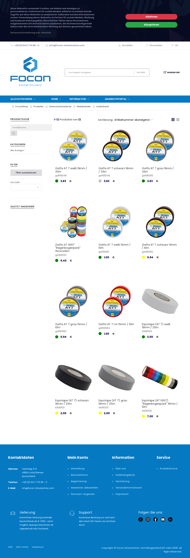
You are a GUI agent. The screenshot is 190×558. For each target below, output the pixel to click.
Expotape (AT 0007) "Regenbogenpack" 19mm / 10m (160, 404)
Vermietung (122, 481)
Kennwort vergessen (83, 494)
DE (176, 45)
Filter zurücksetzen (26, 172)
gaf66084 (104, 328)
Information (80, 99)
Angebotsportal (118, 99)
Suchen (141, 72)
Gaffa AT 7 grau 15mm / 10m (71, 325)
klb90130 (147, 410)
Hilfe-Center (22, 547)
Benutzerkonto (79, 474)
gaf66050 (147, 175)
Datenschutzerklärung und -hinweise (30, 32)
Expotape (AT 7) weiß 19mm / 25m (156, 325)
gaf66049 (104, 175)
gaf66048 (61, 175)
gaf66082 (147, 251)
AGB (10, 547)
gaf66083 (60, 331)
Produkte (38, 106)
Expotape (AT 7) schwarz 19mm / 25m (72, 402)
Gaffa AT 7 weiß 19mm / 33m (71, 169)
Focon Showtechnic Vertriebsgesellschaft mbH (144, 547)
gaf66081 (104, 251)
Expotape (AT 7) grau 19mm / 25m (113, 402)
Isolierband (102, 106)
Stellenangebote (125, 474)
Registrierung (79, 481)
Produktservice (169, 468)
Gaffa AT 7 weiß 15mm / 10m (115, 246)
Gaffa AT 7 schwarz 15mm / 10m (159, 246)
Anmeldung (77, 468)
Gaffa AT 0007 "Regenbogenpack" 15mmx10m (67, 248)
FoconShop (21, 106)
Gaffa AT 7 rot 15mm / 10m (116, 324)
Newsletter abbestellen (84, 487)
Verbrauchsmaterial (60, 106)
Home (56, 99)
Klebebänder (84, 106)
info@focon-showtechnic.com (66, 45)
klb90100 (147, 331)
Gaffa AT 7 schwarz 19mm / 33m (116, 169)
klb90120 (104, 407)
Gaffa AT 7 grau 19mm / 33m (158, 169)
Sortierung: (105, 120)
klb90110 (60, 407)
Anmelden (129, 45)
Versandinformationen (129, 487)
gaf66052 (60, 255)
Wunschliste (154, 45)
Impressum (122, 494)
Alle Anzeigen (17, 150)
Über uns (121, 468)
